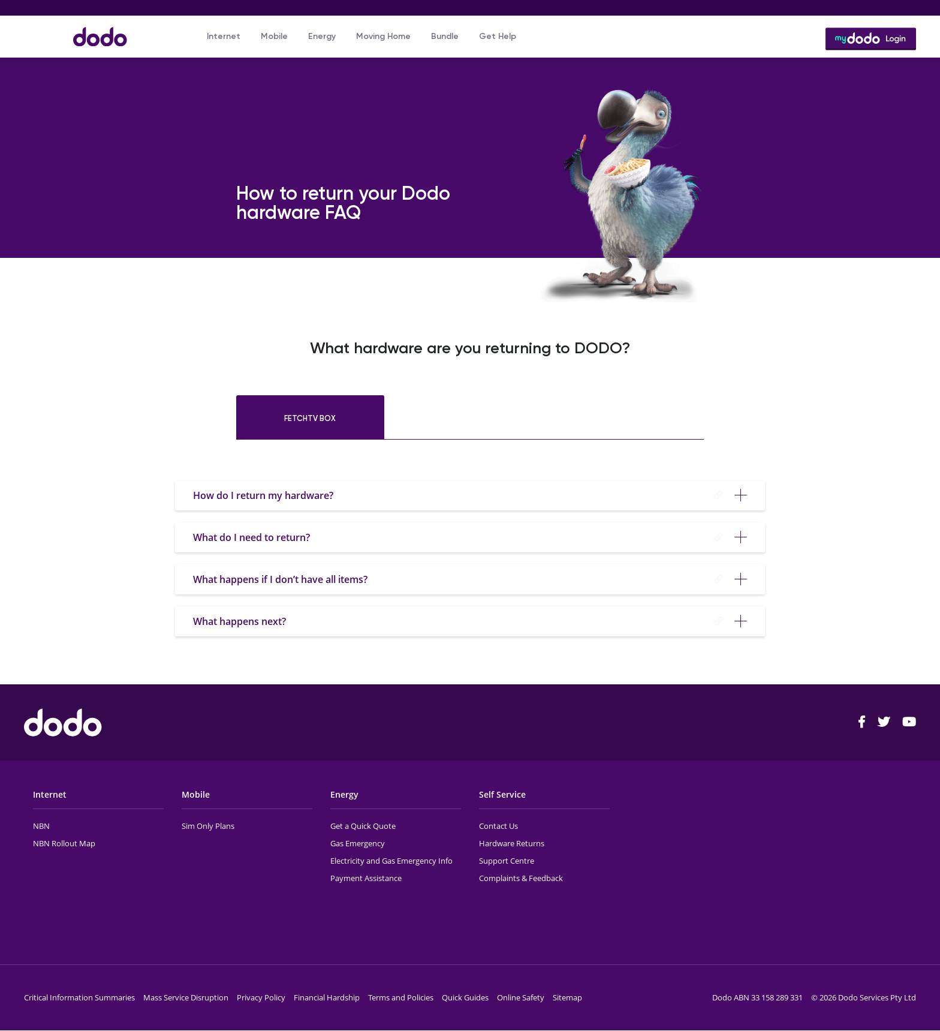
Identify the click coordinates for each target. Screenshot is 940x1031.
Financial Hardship (327, 997)
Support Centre (506, 860)
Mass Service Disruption (185, 997)
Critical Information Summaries (79, 997)
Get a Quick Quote (363, 825)
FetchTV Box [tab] (310, 418)
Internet (223, 36)
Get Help (497, 36)
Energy (322, 36)
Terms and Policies (400, 997)
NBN (41, 825)
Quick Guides (465, 997)
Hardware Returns (511, 843)
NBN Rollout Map (64, 843)
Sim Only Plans (208, 825)
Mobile (274, 36)
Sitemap (567, 997)
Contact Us (498, 825)
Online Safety (520, 997)
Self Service (502, 794)
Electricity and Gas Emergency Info (391, 860)
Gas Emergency (357, 843)
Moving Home (383, 36)
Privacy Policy (261, 997)
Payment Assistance (366, 878)
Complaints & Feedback (521, 878)
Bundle (445, 36)
